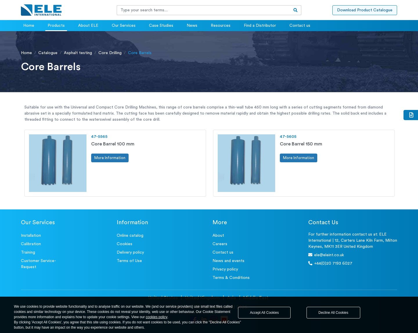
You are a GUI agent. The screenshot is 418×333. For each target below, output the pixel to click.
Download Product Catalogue (364, 10)
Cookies (124, 244)
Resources (220, 26)
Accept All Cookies (264, 313)
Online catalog (130, 236)
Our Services (124, 26)
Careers (219, 244)
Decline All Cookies (333, 313)
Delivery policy (130, 252)
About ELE (88, 26)
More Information (109, 158)
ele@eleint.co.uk (326, 255)
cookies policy (156, 317)
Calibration (31, 244)
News (192, 26)
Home (28, 26)
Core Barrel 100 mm (112, 144)
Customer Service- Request (38, 264)
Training (28, 252)
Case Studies (161, 26)
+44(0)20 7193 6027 (330, 263)
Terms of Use (129, 261)
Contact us (299, 26)
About (218, 236)
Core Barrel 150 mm (301, 144)
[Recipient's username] (203, 10)
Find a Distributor (260, 26)
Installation (31, 236)
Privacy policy (225, 269)
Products (56, 26)
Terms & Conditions (231, 278)
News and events (228, 261)
